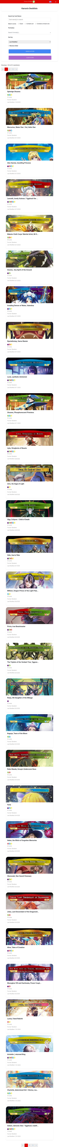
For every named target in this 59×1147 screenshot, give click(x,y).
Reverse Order (13, 46)
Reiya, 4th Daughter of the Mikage (20, 698)
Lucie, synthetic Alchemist (17, 377)
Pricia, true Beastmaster (16, 626)
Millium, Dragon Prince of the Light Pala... (22, 591)
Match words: (12, 24)
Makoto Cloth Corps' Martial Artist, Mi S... (22, 234)
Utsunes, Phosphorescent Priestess (20, 412)
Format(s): (11, 28)
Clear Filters (30, 57)
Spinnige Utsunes (13, 92)
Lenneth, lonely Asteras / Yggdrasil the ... (22, 198)
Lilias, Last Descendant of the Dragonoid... (23, 912)
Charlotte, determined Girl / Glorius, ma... (22, 1090)
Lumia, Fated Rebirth (15, 1019)
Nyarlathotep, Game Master (17, 341)
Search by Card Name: (15, 16)
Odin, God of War (13, 555)
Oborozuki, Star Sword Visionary (19, 876)
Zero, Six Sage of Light (15, 484)
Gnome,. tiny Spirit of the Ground (19, 270)
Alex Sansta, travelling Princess (19, 163)
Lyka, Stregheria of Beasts (17, 448)
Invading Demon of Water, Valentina (20, 306)
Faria (9, 805)
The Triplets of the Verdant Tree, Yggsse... (23, 662)
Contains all (29, 24)
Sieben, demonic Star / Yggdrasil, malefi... (23, 1126)
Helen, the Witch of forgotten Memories (22, 840)
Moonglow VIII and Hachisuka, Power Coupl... (24, 983)
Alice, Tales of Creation (16, 947)
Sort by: (10, 37)
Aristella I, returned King (16, 1054)
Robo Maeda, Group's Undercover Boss (21, 769)
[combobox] (29, 32)
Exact (20, 24)
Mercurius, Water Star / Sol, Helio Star (21, 127)
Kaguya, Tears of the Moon (17, 733)
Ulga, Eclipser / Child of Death (18, 519)
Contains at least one (42, 24)
